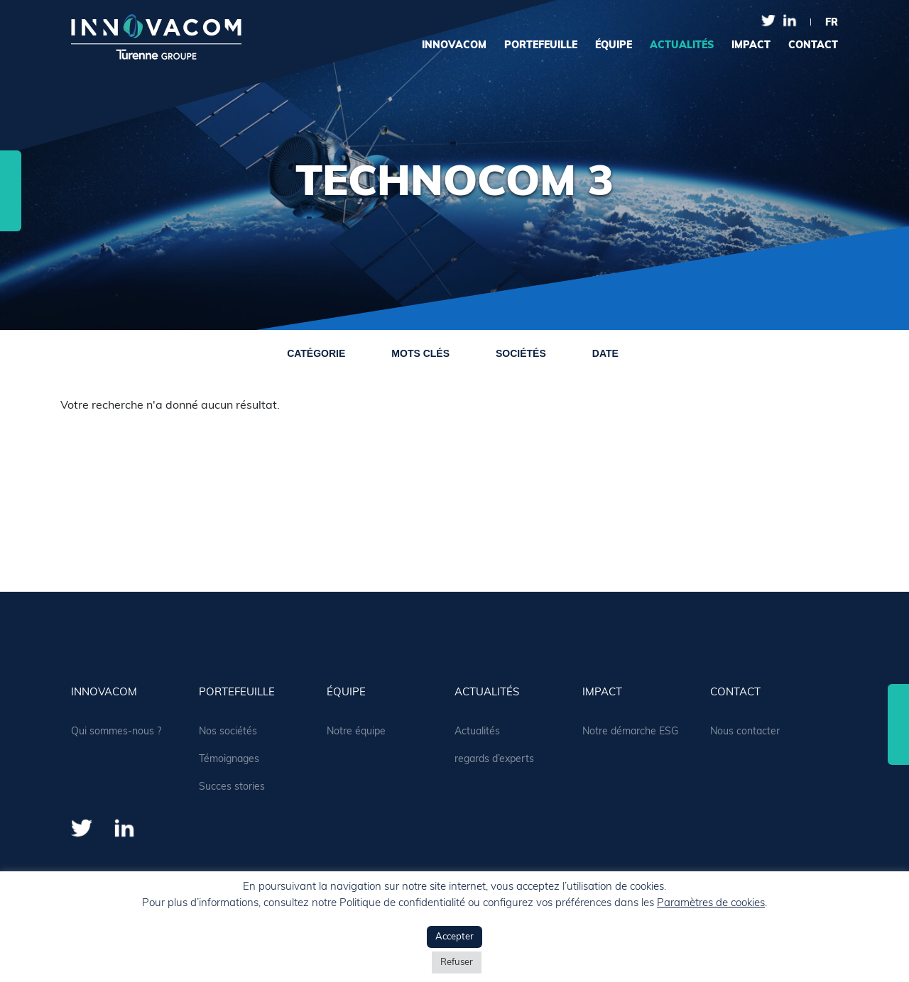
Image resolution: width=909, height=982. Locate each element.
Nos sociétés (228, 732)
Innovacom (454, 45)
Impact (751, 45)
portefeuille (540, 45)
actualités (682, 45)
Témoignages (229, 759)
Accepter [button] (454, 937)
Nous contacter (745, 732)
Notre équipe (356, 732)
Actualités (477, 732)
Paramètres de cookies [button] (711, 903)
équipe (613, 45)
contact (813, 45)
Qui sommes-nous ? (116, 732)
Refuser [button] (456, 962)
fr (831, 23)
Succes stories (232, 787)
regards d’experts (494, 759)
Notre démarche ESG (630, 732)
